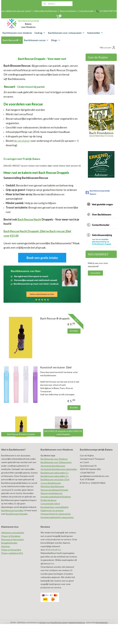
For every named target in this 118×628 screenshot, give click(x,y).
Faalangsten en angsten (52, 510)
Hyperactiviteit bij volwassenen (56, 513)
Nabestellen (95, 32)
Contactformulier (86, 11)
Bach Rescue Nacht (29, 219)
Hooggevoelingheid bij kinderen (56, 496)
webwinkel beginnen (77, 622)
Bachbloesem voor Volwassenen (56, 462)
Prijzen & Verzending (11, 549)
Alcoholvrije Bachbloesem (53, 465)
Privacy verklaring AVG (12, 553)
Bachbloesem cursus (36, 40)
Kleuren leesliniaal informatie (54, 490)
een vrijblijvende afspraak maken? (16, 11)
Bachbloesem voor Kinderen (54, 459)
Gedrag (39, 32)
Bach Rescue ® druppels (55, 318)
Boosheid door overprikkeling (55, 507)
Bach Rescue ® (12, 40)
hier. (52, 563)
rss (48, 622)
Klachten (5, 546)
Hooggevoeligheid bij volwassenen (57, 517)
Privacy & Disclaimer (10, 536)
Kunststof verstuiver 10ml (55, 367)
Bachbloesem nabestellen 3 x (55, 476)
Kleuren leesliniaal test (52, 493)
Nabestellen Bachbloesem (45, 11)
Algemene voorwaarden (12, 532)
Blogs (55, 40)
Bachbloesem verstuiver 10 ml (55, 479)
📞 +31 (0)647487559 (106, 11)
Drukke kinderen (48, 500)
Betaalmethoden (9, 542)
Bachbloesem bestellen (12, 510)
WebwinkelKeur (53, 549)
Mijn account (108, 47)
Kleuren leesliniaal (68, 11)
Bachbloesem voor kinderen (17, 32)
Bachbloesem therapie (17, 513)
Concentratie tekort (50, 503)
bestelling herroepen (58, 622)
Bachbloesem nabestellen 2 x (55, 472)
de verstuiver (22, 140)
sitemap (42, 622)
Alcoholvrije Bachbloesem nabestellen (59, 469)
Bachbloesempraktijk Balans (98, 192)
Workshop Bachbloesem (52, 486)
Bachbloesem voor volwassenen (66, 32)
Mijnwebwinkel (102, 622)
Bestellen (74, 331)
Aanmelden (95, 273)
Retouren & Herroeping (12, 539)
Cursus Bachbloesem (51, 483)
